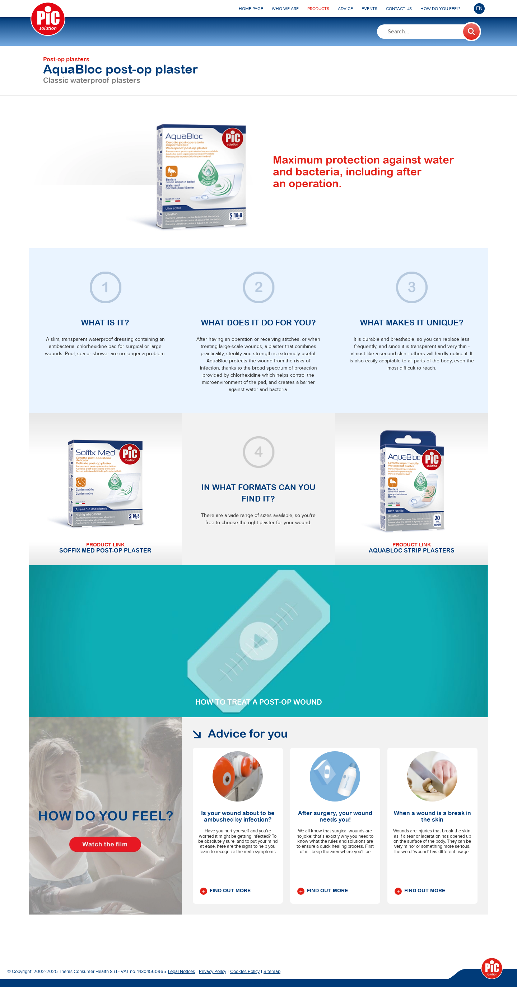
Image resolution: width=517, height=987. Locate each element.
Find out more (225, 891)
